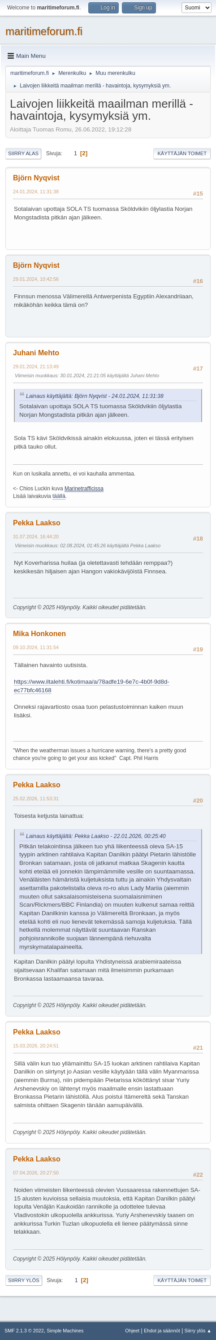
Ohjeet (132, 1330)
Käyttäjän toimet (182, 153)
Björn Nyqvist (36, 178)
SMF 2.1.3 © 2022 (24, 1330)
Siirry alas (23, 153)
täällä (58, 496)
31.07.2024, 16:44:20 (36, 536)
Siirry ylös (23, 1280)
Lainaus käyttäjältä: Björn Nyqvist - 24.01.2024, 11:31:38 (95, 396)
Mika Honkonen (39, 633)
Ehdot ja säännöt (162, 1330)
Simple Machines (65, 1330)
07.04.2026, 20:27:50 (36, 1172)
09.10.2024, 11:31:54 (36, 647)
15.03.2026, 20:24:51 (36, 1045)
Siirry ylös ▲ (198, 1330)
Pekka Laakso (36, 523)
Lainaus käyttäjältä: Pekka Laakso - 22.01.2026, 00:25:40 (96, 836)
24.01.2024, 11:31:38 (36, 191)
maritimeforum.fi (43, 31)
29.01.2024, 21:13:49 (36, 366)
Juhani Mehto (36, 353)
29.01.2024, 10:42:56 (36, 279)
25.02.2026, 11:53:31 (36, 798)
